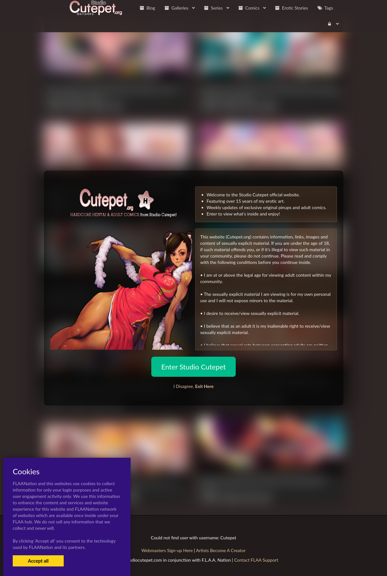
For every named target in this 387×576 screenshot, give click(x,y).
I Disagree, (193, 386)
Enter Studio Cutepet (193, 366)
